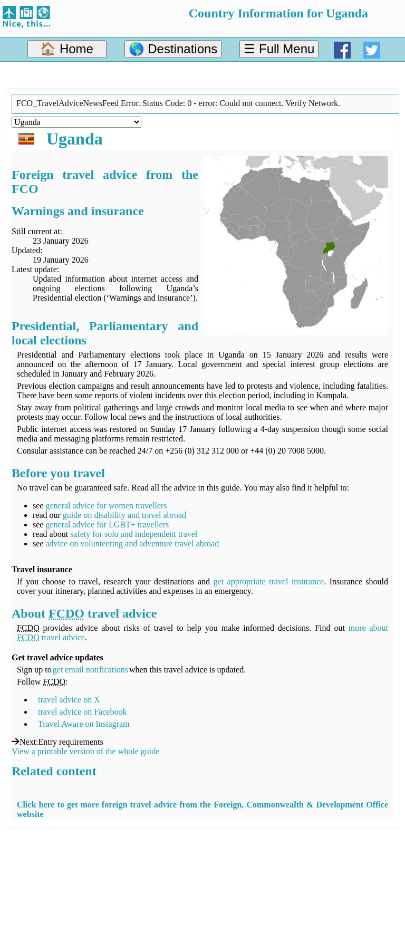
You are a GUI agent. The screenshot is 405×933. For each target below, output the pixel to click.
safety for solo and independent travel (133, 534)
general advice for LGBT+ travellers (107, 524)
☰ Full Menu (279, 49)
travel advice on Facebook (82, 711)
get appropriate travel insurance (269, 581)
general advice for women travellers (106, 505)
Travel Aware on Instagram (83, 723)
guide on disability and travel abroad (124, 515)
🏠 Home (66, 49)
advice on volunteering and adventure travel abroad (132, 543)
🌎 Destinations (173, 49)
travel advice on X (69, 699)
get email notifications (90, 669)
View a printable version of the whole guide (85, 751)
